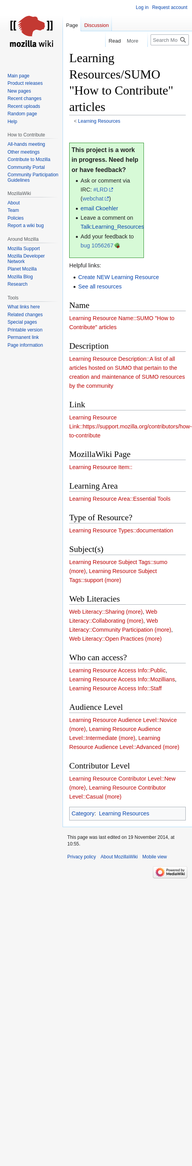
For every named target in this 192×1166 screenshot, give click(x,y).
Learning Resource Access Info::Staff (115, 688)
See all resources (100, 286)
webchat (93, 198)
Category (83, 813)
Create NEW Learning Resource (118, 277)
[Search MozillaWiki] (170, 39)
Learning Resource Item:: (101, 467)
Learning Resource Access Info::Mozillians (122, 679)
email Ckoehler (99, 208)
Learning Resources (99, 121)
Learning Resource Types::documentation (121, 530)
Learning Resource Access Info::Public (117, 670)
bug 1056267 (97, 245)
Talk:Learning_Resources (112, 227)
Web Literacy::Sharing (96, 612)
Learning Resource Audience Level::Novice (123, 720)
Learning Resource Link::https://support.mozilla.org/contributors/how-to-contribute (130, 426)
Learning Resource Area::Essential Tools (119, 499)
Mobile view (154, 857)
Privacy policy (81, 857)
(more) (77, 571)
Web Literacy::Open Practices (106, 639)
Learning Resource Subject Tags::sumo (118, 562)
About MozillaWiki (119, 857)
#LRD (100, 189)
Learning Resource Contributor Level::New (122, 779)
